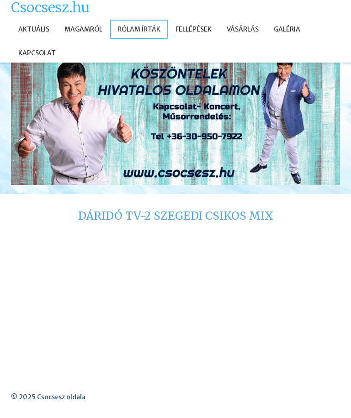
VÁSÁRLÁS (243, 29)
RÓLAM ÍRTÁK (138, 29)
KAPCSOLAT (37, 53)
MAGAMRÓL (83, 29)
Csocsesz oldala (61, 397)
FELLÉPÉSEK (194, 29)
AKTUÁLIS (33, 29)
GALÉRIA (287, 29)
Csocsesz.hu (50, 7)
